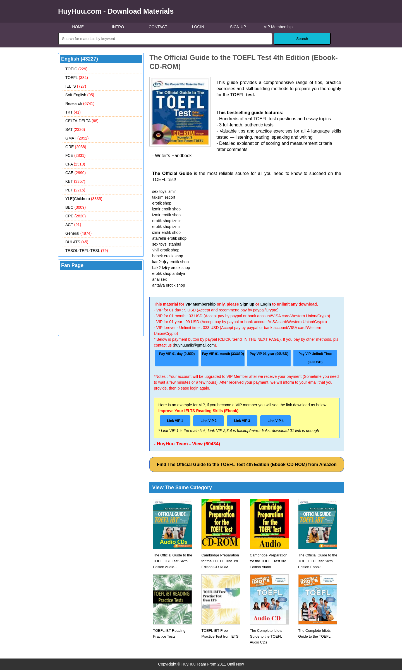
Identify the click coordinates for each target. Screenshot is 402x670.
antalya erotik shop (168, 285)
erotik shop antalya (168, 273)
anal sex (159, 279)
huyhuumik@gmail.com (194, 345)
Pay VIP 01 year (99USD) (269, 354)
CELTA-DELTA (82, 121)
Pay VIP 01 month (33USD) (223, 354)
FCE (75, 155)
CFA (75, 164)
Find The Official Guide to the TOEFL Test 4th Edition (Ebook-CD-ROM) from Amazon (247, 464)
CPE (75, 216)
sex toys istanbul (166, 244)
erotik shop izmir (166, 220)
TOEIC (76, 69)
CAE (75, 172)
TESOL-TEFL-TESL (86, 250)
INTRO (118, 27)
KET (75, 181)
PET (75, 190)
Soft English (79, 95)
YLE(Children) (83, 198)
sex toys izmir (164, 191)
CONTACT (158, 27)
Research (79, 103)
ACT (73, 224)
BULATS (76, 242)
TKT (73, 112)
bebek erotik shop (167, 256)
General (78, 233)
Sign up (247, 304)
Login (265, 304)
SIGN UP (238, 27)
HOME (78, 27)
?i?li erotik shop (165, 250)
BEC (75, 207)
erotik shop (161, 203)
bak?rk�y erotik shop (171, 267)
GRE (75, 147)
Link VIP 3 (242, 421)
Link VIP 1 (175, 421)
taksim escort (163, 197)
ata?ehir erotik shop (169, 238)
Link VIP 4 (276, 421)
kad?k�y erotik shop (170, 262)
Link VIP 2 (209, 421)
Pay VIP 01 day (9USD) (177, 354)
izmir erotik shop (166, 209)
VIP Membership (278, 27)
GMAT (77, 138)
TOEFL (76, 77)
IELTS (75, 86)
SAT (75, 129)
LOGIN (198, 27)
